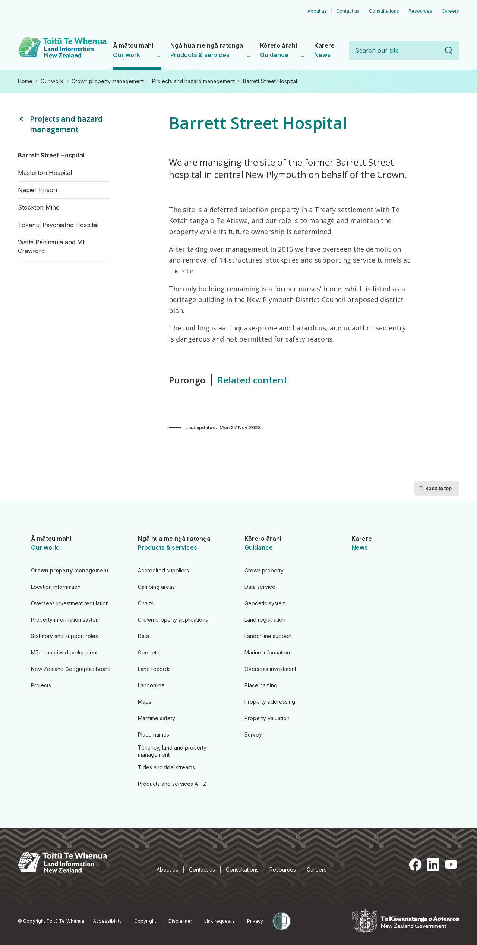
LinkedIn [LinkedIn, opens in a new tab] (433, 864)
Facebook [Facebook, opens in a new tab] (415, 864)
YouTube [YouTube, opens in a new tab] (451, 864)
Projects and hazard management (193, 81)
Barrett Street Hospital (270, 81)
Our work (52, 81)
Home (25, 81)
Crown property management (108, 81)
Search (448, 50)
